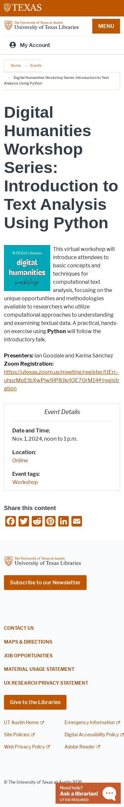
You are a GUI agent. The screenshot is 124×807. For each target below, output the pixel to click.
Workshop (25, 482)
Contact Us (19, 628)
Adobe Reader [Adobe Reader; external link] (79, 747)
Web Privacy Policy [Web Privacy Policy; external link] (24, 747)
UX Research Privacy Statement (46, 683)
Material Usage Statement (39, 669)
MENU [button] (106, 26)
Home (16, 65)
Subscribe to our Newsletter (45, 582)
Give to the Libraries (35, 702)
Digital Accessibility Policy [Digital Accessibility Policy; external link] (91, 735)
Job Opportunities (28, 656)
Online (20, 460)
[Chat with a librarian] (88, 793)
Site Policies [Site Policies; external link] (16, 735)
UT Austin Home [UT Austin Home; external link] (21, 722)
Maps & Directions (28, 642)
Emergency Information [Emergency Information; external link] (89, 722)
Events (36, 65)
